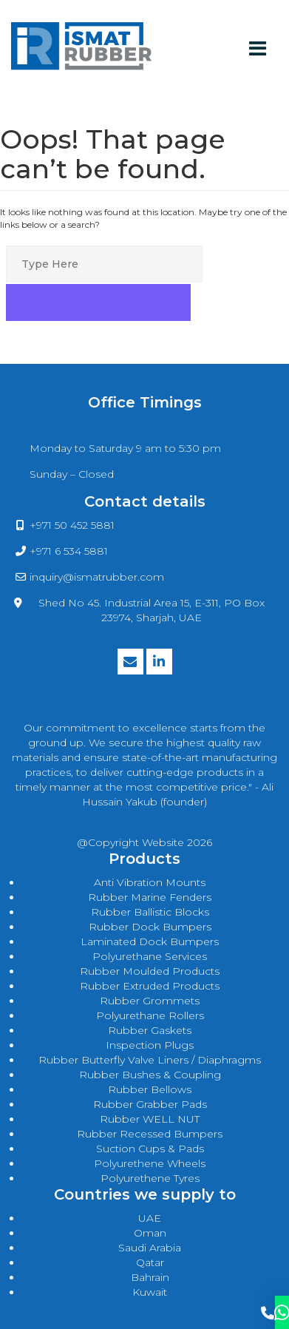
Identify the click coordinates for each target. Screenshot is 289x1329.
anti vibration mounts (149, 882)
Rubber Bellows (149, 1089)
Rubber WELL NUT (150, 1119)
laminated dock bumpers (150, 941)
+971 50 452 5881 (72, 525)
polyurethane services (149, 956)
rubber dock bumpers (150, 926)
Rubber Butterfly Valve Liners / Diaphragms (149, 1059)
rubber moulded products (150, 971)
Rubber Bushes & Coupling (150, 1074)
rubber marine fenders (149, 897)
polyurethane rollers (150, 1015)
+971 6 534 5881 (69, 551)
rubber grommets (150, 1000)
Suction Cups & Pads (150, 1148)
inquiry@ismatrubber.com (97, 577)
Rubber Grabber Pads (150, 1104)
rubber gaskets (149, 1030)
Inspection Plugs (150, 1045)
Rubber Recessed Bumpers (149, 1133)
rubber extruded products (150, 985)
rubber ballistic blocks (150, 912)
